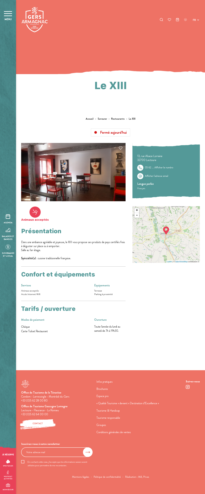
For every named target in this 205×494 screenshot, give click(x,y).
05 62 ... (159, 167)
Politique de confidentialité (107, 477)
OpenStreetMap (181, 262)
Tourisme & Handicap (108, 411)
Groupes (101, 425)
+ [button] (137, 210)
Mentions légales (80, 477)
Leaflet (169, 262)
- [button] (137, 215)
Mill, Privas (143, 477)
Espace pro (102, 396)
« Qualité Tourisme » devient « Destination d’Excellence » (127, 403)
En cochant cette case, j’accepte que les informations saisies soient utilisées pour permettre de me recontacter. (57, 463)
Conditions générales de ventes (113, 432)
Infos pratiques (104, 382)
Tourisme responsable (108, 418)
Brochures (102, 389)
